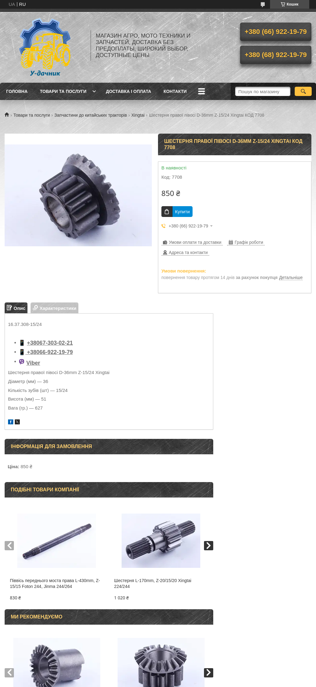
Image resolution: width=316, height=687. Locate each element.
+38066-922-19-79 (49, 352)
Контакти (175, 91)
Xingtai (138, 115)
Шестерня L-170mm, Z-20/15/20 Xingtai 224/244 (152, 583)
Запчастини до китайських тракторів (90, 115)
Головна (16, 91)
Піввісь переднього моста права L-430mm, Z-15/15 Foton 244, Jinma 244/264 (55, 583)
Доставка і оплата (128, 91)
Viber (33, 363)
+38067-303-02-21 (50, 343)
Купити (182, 211)
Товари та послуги (63, 91)
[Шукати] (303, 91)
